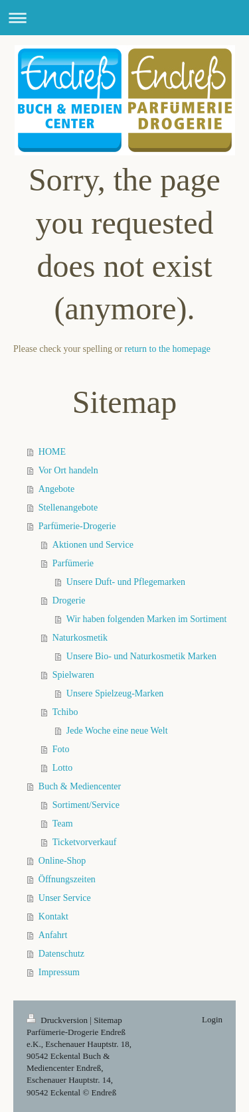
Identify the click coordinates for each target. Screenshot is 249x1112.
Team (62, 824)
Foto (61, 749)
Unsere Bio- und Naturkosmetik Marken (141, 656)
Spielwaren (73, 675)
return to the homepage (167, 349)
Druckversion (58, 1020)
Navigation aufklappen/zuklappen (124, 17)
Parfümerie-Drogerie (77, 526)
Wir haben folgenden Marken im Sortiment (146, 619)
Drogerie (69, 600)
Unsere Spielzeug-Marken (115, 693)
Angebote (56, 489)
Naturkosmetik (80, 638)
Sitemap (108, 1020)
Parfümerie (73, 563)
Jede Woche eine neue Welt (117, 731)
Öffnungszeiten (67, 879)
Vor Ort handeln (68, 470)
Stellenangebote (68, 508)
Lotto (62, 768)
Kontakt (53, 916)
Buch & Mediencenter (80, 786)
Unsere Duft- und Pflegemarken (125, 582)
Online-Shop (62, 861)
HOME (52, 452)
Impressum (59, 972)
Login (212, 1019)
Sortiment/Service (86, 805)
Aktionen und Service (92, 545)
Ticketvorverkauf (84, 842)
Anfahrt (53, 935)
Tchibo (65, 712)
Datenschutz (61, 954)
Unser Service (65, 898)
